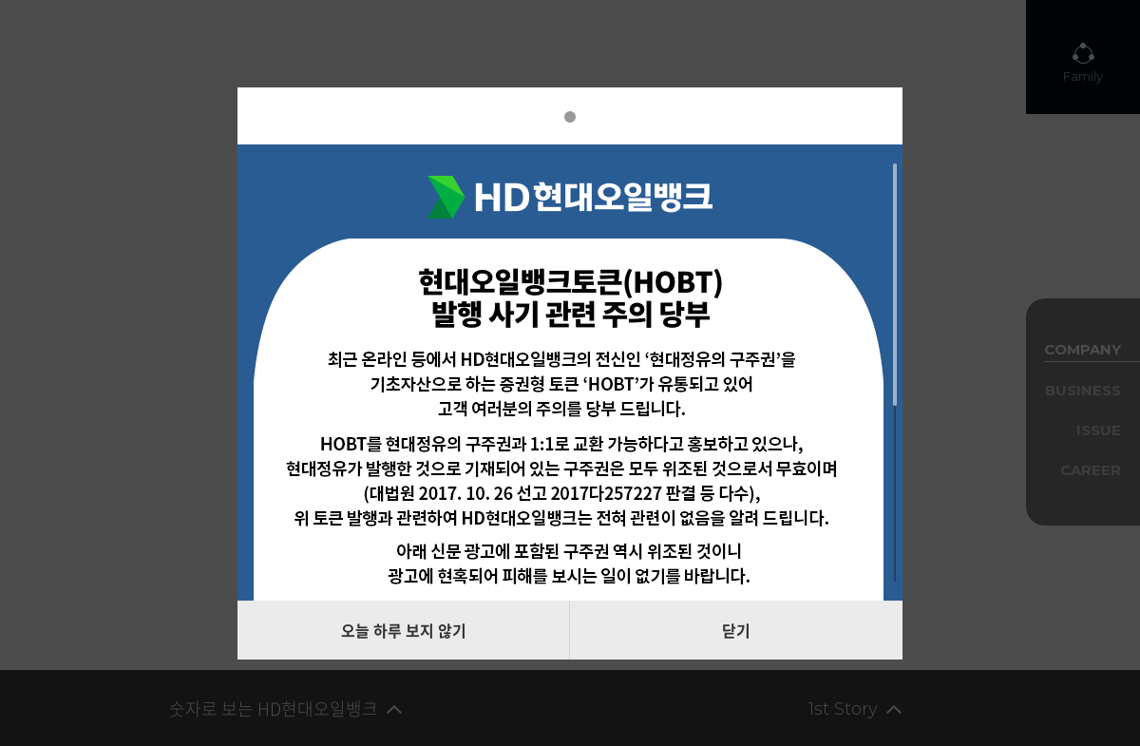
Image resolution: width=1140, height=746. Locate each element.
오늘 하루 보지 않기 (403, 630)
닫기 (736, 630)
